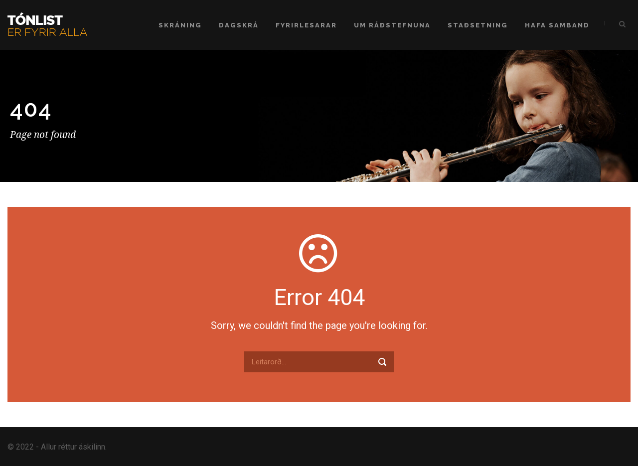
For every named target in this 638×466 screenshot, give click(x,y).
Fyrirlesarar (306, 25)
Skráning (180, 25)
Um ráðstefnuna (392, 25)
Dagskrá (239, 25)
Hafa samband (557, 25)
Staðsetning (478, 25)
